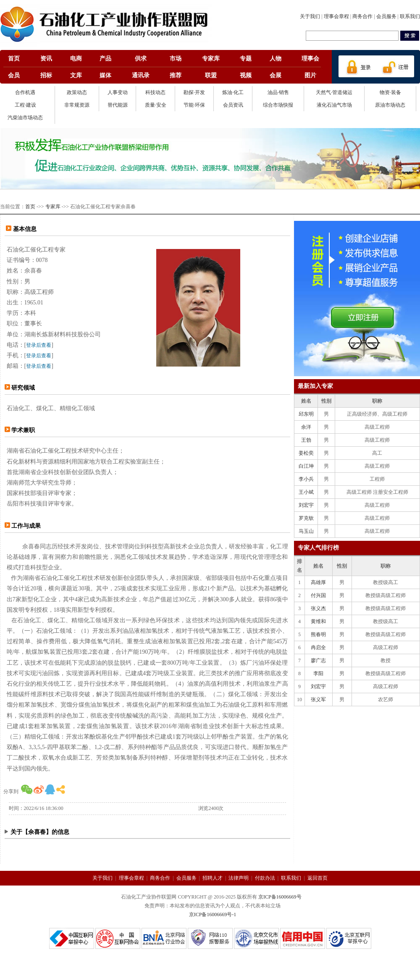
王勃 (306, 440)
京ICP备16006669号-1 (212, 914)
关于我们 (310, 16)
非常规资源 (76, 105)
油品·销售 (278, 92)
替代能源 (118, 105)
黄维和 (318, 621)
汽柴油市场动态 (25, 118)
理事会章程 (336, 16)
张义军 (318, 699)
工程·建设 (25, 105)
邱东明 (306, 414)
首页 (30, 207)
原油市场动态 (390, 105)
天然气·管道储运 (334, 92)
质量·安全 (155, 105)
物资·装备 (390, 92)
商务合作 (362, 16)
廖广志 (318, 660)
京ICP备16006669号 (280, 897)
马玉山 (306, 531)
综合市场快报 (278, 105)
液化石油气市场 (334, 105)
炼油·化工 (233, 92)
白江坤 (306, 466)
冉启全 (318, 647)
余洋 (306, 427)
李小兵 (306, 479)
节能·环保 (194, 105)
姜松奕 (306, 453)
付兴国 (318, 595)
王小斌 (306, 492)
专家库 (52, 207)
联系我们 (410, 16)
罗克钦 (306, 518)
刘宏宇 (306, 505)
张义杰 (318, 608)
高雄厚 (318, 582)
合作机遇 (25, 92)
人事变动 (118, 92)
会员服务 (386, 16)
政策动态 (77, 92)
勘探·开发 (194, 92)
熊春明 (318, 634)
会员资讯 (233, 105)
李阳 (318, 673)
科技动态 (155, 92)
